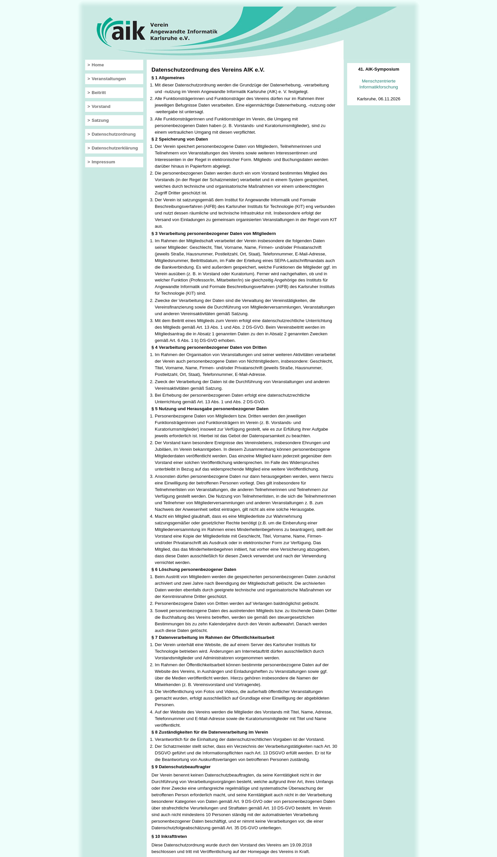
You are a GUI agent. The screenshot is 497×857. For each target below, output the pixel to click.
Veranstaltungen (109, 78)
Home (98, 64)
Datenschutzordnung (114, 134)
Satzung (100, 120)
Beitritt (99, 92)
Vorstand (101, 106)
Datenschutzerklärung (115, 148)
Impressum (103, 161)
